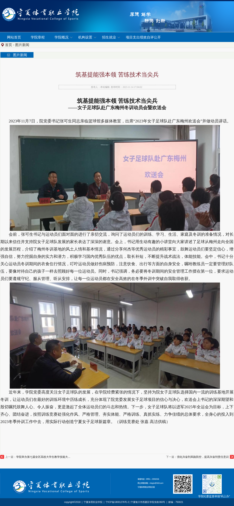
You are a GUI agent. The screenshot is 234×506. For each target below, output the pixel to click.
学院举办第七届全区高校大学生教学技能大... (43, 456)
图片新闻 (22, 45)
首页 (8, 45)
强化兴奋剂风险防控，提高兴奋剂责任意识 (203, 456)
